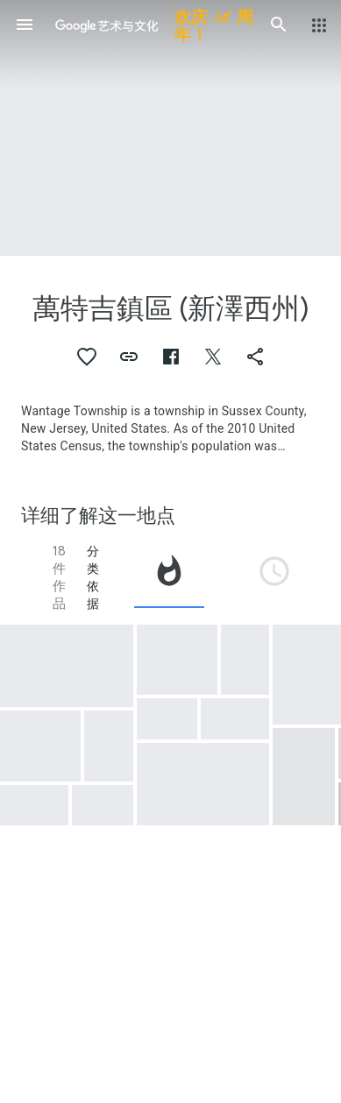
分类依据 (93, 577)
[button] (25, 25)
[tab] (169, 577)
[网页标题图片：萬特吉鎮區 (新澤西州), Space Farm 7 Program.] (170, 128)
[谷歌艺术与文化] (151, 24)
